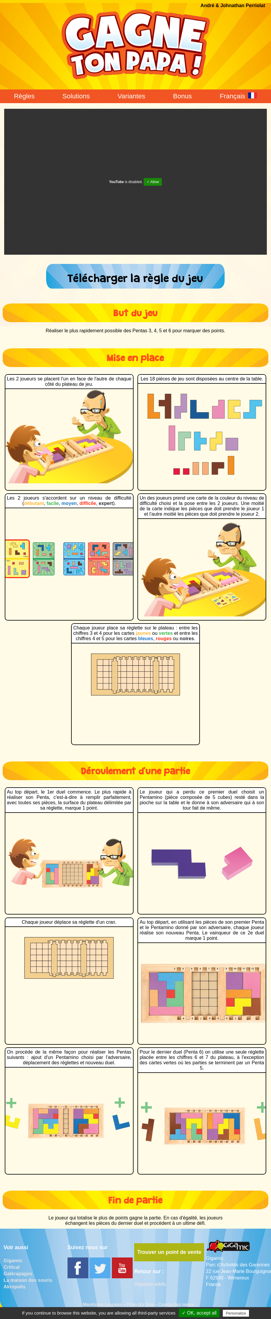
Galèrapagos (18, 1273)
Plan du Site (140, 1304)
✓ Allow (153, 182)
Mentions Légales (103, 1304)
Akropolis (15, 1286)
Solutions (76, 96)
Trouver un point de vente (169, 1252)
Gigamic (13, 1260)
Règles (24, 96)
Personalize (236, 1313)
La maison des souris (28, 1280)
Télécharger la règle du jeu (135, 276)
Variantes (131, 96)
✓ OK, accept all (199, 1312)
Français (238, 96)
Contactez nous (176, 1304)
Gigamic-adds (150, 1284)
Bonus (182, 96)
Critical (12, 1267)
